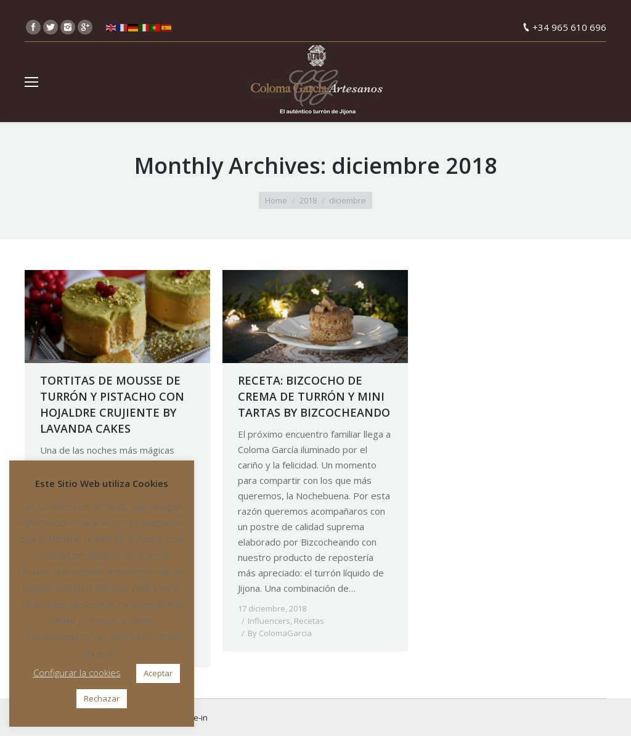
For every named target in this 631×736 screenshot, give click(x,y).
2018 (308, 200)
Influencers (269, 620)
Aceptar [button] (158, 673)
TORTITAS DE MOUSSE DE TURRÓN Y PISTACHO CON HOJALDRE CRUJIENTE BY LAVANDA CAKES (112, 404)
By (280, 633)
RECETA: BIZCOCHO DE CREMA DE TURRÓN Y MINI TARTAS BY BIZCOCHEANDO (314, 396)
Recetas (309, 620)
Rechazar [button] (102, 698)
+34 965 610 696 (569, 27)
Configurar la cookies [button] (77, 672)
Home (276, 200)
